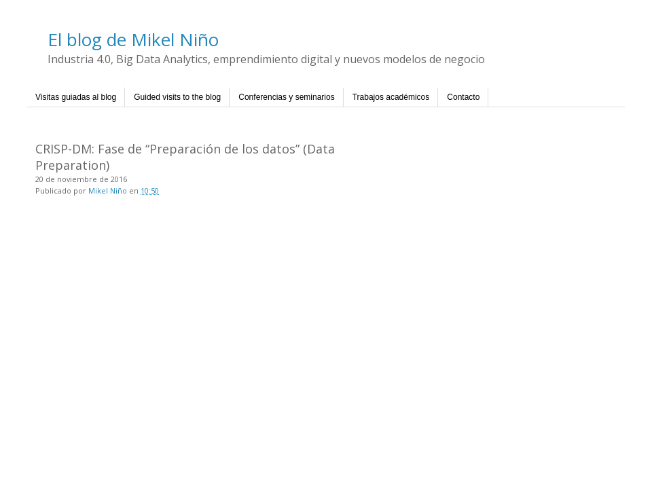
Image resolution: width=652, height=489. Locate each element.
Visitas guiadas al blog (75, 97)
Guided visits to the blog (177, 97)
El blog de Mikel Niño (133, 39)
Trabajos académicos (391, 97)
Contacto (463, 97)
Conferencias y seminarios (286, 97)
